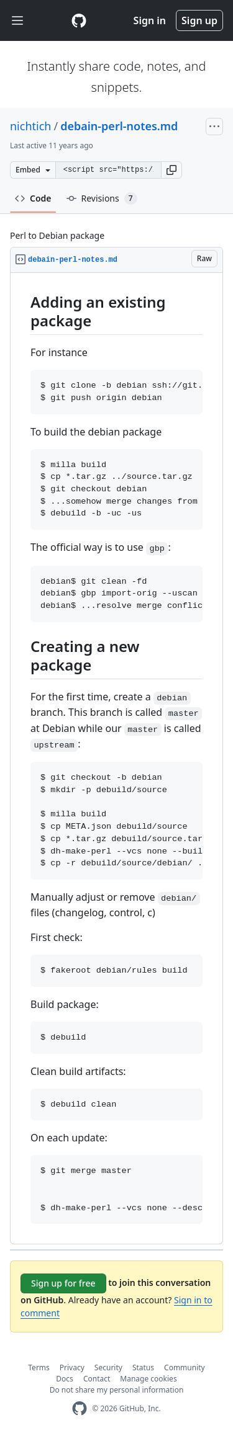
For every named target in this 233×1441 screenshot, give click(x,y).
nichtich (30, 125)
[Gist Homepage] (78, 20)
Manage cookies (148, 1378)
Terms (39, 1367)
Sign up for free (63, 1283)
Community (184, 1367)
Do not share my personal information (117, 1390)
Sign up (199, 20)
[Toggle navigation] (17, 21)
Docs (64, 1378)
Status (143, 1367)
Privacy (72, 1367)
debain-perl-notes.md (119, 125)
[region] (116, 758)
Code (33, 198)
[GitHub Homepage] (79, 1408)
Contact (96, 1378)
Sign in (150, 20)
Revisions (101, 198)
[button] (171, 170)
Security (108, 1367)
